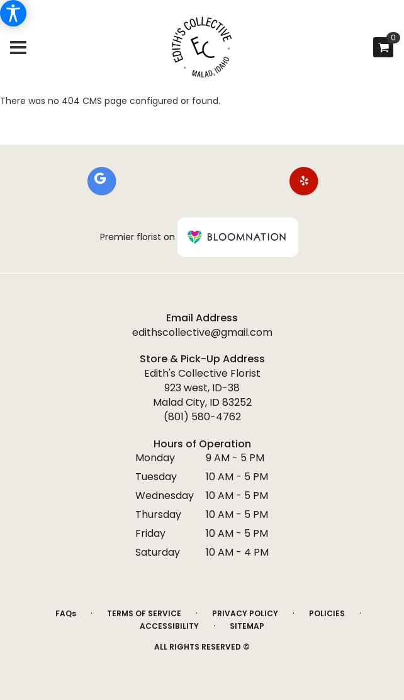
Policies (327, 613)
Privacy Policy (245, 613)
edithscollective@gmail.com (202, 332)
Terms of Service (144, 613)
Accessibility (169, 626)
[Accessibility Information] (13, 13)
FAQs (65, 613)
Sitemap (247, 626)
